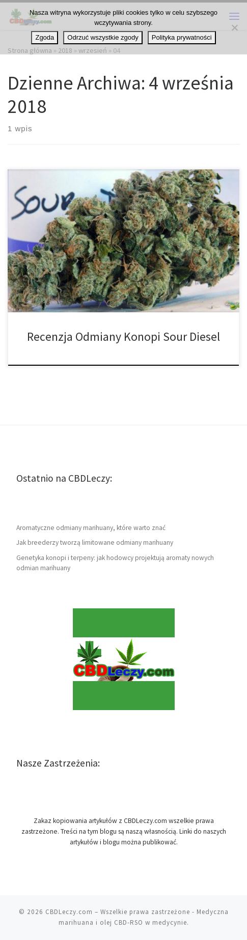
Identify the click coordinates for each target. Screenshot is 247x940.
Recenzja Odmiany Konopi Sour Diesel (123, 336)
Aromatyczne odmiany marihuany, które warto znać (91, 527)
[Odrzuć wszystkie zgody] (234, 27)
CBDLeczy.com (69, 911)
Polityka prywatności (182, 37)
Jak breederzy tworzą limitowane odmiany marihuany (94, 542)
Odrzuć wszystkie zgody (102, 37)
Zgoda (44, 37)
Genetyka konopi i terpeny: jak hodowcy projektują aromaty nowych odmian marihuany (115, 563)
